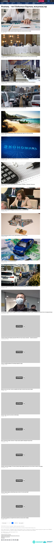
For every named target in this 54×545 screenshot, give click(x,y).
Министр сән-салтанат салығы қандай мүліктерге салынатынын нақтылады (17, 389)
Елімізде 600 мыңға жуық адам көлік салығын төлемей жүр (13, 107)
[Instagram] (5, 539)
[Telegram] (9, 539)
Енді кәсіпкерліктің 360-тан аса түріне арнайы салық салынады (14, 235)
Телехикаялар (23, 1)
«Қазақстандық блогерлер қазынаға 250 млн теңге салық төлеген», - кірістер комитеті (19, 337)
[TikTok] (13, 540)
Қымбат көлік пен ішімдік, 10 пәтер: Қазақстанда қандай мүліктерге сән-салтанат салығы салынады (22, 466)
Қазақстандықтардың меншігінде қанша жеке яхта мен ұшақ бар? (15, 492)
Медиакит (3, 537)
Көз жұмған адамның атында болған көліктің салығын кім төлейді (14, 517)
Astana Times (2, 3)
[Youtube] (11, 539)
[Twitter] (3, 539)
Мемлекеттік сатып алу (5, 536)
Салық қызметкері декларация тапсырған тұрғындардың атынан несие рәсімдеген (18, 82)
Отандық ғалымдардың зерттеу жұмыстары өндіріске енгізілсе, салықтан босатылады (19, 56)
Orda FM (36, 1)
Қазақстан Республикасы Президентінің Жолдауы (10, 535)
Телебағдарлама (31, 1)
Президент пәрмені (27, 3)
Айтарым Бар (13, 3)
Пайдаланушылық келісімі (6, 534)
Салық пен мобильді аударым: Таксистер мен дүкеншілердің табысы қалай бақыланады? (19, 286)
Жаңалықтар (13, 1)
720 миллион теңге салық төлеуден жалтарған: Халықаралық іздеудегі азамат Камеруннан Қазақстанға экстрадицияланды (26, 312)
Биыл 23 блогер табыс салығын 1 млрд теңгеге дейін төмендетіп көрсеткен (16, 440)
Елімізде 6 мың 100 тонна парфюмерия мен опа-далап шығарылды (15, 158)
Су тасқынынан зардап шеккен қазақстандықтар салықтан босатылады (16, 31)
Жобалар (18, 1)
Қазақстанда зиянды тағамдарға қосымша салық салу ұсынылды (14, 209)
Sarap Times (8, 3)
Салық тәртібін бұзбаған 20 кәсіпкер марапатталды (12, 363)
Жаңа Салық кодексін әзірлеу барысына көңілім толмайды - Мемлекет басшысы (18, 184)
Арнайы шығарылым (19, 3)
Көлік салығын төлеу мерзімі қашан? (8, 260)
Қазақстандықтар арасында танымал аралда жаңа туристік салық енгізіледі (17, 133)
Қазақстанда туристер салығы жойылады (10, 414)
